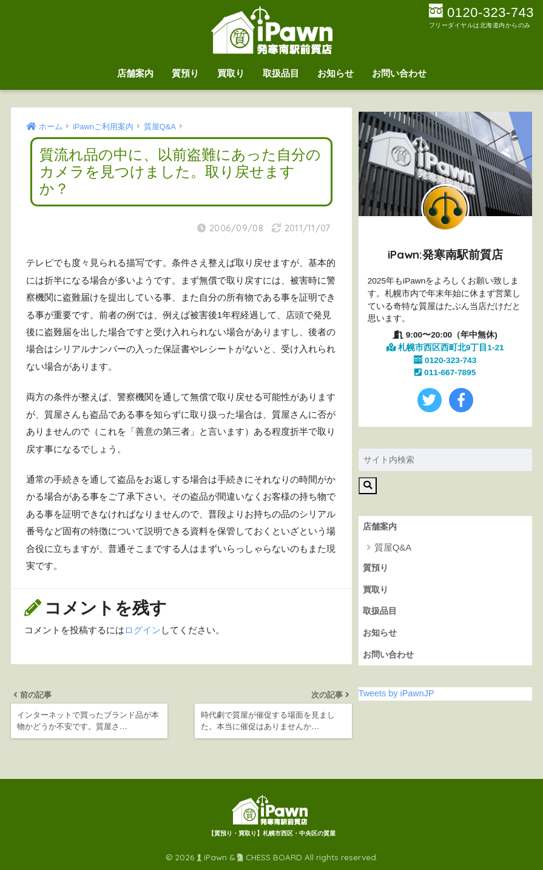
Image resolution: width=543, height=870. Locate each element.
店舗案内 (135, 73)
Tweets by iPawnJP (396, 693)
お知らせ (335, 73)
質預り (185, 73)
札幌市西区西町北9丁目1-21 (445, 347)
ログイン (142, 630)
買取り (231, 73)
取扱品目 (281, 73)
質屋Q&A (393, 547)
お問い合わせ (399, 73)
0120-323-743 (445, 360)
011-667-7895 (445, 372)
